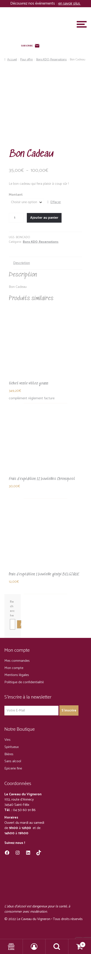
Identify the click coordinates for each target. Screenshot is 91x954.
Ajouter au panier (44, 218)
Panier (77, 943)
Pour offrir (26, 59)
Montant (16, 195)
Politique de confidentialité (24, 682)
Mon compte (13, 668)
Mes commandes (17, 661)
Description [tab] (21, 263)
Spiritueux (11, 747)
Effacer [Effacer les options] (55, 202)
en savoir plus (69, 3)
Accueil (12, 59)
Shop (11, 946)
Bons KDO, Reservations (51, 59)
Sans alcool (12, 761)
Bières (8, 754)
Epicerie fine (13, 768)
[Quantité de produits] (16, 218)
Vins (7, 740)
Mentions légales (16, 675)
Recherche (12, 609)
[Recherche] (19, 624)
